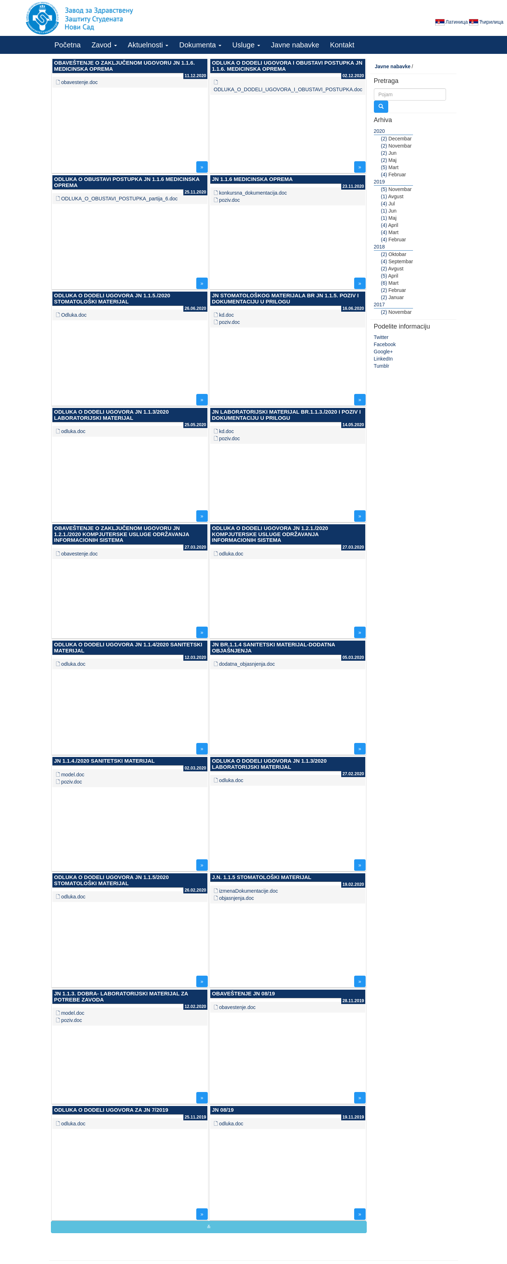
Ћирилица (485, 22)
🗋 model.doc (70, 774)
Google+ (383, 351)
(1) (384, 196)
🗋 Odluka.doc (71, 315)
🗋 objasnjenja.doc (234, 898)
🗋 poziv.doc (227, 200)
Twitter (381, 337)
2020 (379, 131)
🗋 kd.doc (224, 315)
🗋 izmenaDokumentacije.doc (246, 891)
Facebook (385, 344)
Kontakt (342, 45)
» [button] (202, 167)
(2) (384, 138)
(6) (384, 283)
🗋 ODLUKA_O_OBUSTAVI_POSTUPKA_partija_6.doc (117, 198)
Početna (68, 45)
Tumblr (381, 366)
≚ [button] (209, 1227)
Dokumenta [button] (200, 45)
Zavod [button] (104, 45)
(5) (384, 167)
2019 (379, 182)
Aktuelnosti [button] (148, 45)
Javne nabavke (295, 45)
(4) (384, 174)
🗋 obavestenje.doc (77, 82)
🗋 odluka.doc (71, 431)
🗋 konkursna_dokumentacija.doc (250, 193)
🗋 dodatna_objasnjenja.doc (244, 664)
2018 (379, 247)
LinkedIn (383, 359)
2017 (379, 304)
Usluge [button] (246, 45)
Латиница (451, 22)
